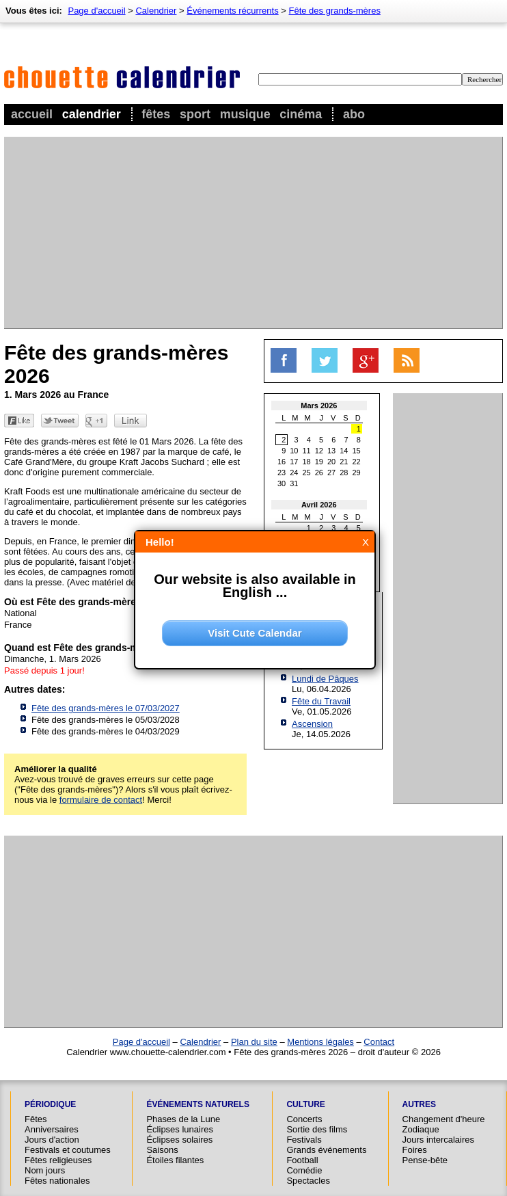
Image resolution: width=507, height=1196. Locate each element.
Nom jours (45, 1170)
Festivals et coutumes (68, 1150)
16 (281, 461)
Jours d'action (52, 1139)
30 (281, 483)
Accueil (32, 114)
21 (344, 461)
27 (331, 472)
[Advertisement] (208, 232)
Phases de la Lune (183, 1119)
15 (357, 451)
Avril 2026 (319, 505)
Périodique (50, 1104)
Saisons (162, 1150)
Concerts (304, 1119)
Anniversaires (52, 1129)
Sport (195, 114)
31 (294, 483)
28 (344, 472)
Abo (354, 114)
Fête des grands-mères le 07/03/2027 (105, 708)
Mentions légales (320, 1042)
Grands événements (326, 1150)
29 (357, 472)
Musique (245, 114)
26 (319, 472)
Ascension (312, 724)
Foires (414, 1150)
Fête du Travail (321, 701)
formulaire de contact (100, 800)
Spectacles (308, 1180)
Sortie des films (316, 1129)
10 (294, 451)
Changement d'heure (443, 1119)
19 (319, 461)
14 (344, 451)
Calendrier (91, 114)
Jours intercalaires (438, 1139)
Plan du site (254, 1042)
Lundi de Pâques (325, 679)
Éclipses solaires (179, 1139)
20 (331, 461)
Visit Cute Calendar (254, 633)
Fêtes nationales (57, 1180)
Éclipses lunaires (179, 1129)
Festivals (303, 1139)
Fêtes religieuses (58, 1160)
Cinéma (300, 114)
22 (357, 461)
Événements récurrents (232, 10)
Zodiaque (420, 1129)
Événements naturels (197, 1104)
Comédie (304, 1170)
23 (281, 472)
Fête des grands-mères (335, 10)
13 (331, 451)
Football (302, 1160)
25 (307, 472)
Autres (419, 1104)
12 (319, 451)
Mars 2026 (319, 405)
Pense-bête (425, 1160)
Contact (379, 1042)
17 (294, 461)
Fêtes (155, 114)
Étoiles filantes (175, 1160)
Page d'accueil (96, 10)
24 (294, 472)
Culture (305, 1104)
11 (307, 451)
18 (307, 461)
